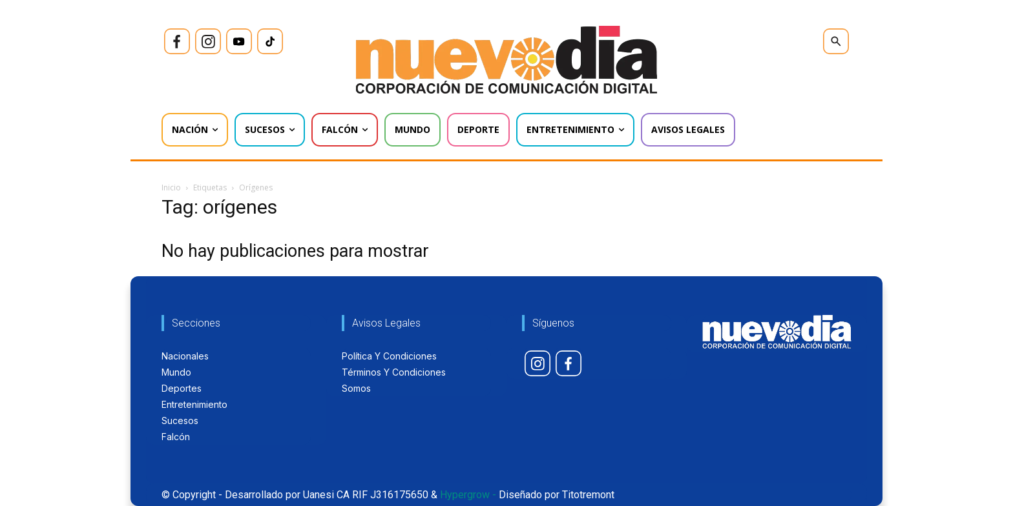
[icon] (177, 41)
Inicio (171, 187)
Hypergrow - (468, 495)
